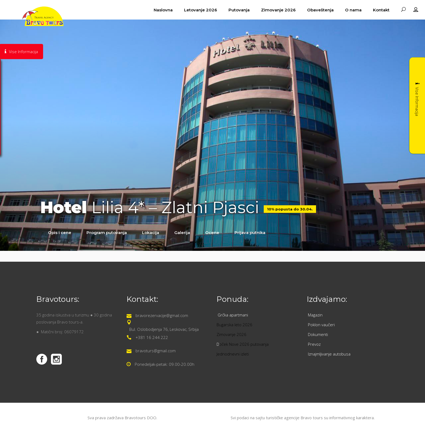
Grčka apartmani (233, 315)
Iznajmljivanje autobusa (329, 354)
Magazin (315, 315)
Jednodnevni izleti (233, 354)
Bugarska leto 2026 (234, 324)
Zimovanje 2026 (231, 334)
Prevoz (315, 344)
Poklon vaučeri (321, 324)
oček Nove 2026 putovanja (244, 344)
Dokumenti (318, 334)
